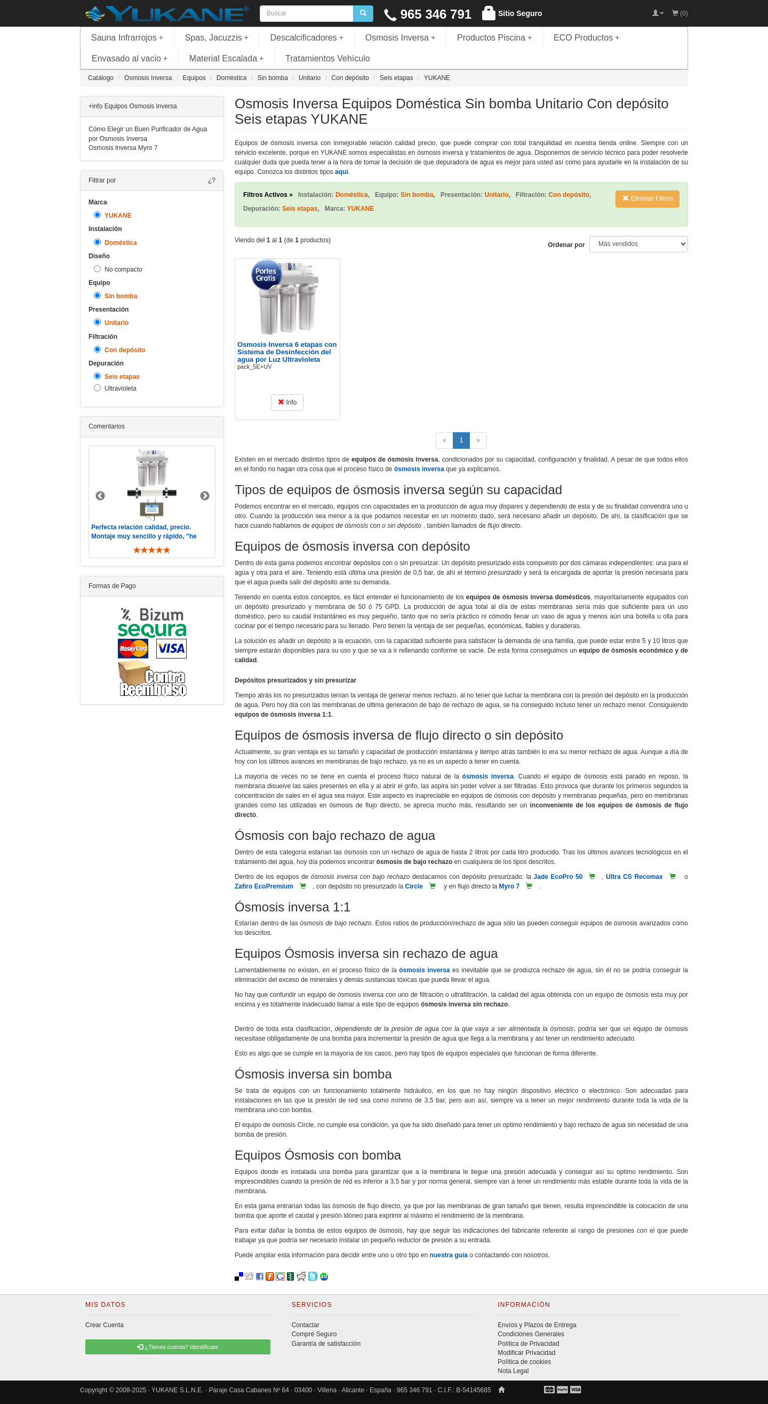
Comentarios (107, 426)
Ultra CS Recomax (634, 877)
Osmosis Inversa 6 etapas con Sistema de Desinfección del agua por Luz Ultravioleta (287, 352)
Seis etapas (117, 376)
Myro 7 (509, 886)
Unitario (111, 323)
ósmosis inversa (419, 469)
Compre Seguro (314, 1334)
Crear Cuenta (104, 1325)
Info (287, 402)
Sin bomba (115, 296)
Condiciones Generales (531, 1334)
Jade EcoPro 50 (558, 877)
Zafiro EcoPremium (264, 886)
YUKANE (113, 215)
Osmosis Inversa (400, 38)
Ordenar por (566, 245)
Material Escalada (226, 58)
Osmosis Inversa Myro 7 (123, 148)
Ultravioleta (115, 388)
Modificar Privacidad (526, 1353)
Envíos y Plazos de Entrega (537, 1325)
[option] (152, 502)
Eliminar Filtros (647, 198)
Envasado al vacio (129, 58)
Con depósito (120, 350)
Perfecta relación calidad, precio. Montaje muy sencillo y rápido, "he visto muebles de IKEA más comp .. (145, 536)
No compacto (118, 269)
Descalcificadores (306, 38)
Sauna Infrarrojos (127, 38)
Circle (413, 886)
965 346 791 (427, 14)
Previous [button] (100, 496)
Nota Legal (513, 1371)
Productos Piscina (494, 38)
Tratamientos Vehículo (327, 58)
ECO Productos (587, 38)
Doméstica (115, 243)
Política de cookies (524, 1362)
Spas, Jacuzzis (217, 38)
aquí (341, 172)
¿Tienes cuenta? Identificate (177, 1347)
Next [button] (204, 496)
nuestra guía (449, 1255)
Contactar (305, 1325)
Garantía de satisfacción (326, 1343)
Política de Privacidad (528, 1343)
